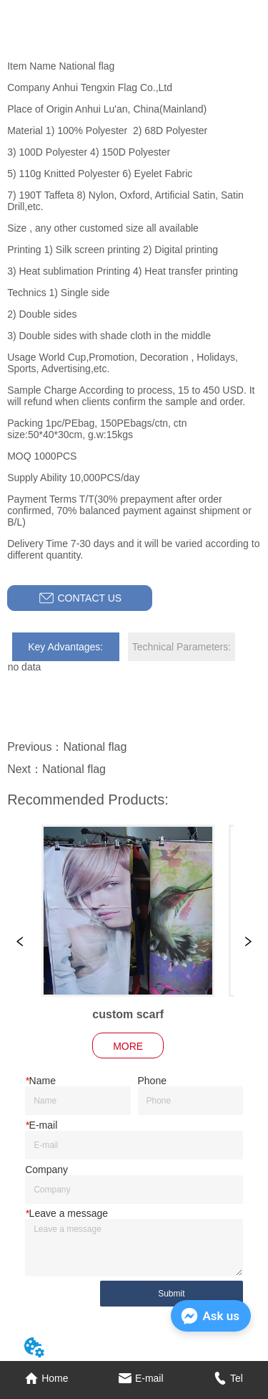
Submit (171, 1294)
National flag (94, 747)
